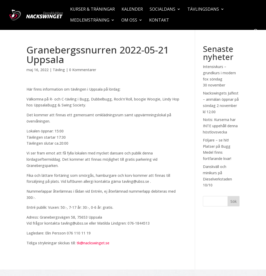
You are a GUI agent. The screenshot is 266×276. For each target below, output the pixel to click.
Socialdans (162, 9)
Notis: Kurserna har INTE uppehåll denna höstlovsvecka (220, 125)
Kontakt (159, 20)
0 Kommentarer (82, 69)
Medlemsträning (89, 20)
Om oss (129, 20)
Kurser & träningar (92, 9)
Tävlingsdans (203, 9)
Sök (233, 201)
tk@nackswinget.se (93, 242)
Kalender (132, 9)
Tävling (59, 69)
